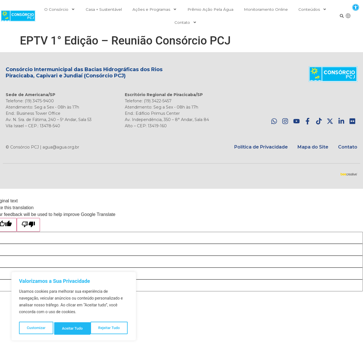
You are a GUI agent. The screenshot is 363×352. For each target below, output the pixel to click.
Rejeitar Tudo (73, 328)
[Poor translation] (28, 225)
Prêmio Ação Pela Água (210, 9)
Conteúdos (312, 9)
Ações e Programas (154, 9)
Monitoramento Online (266, 9)
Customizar (36, 328)
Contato (185, 22)
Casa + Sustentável (104, 9)
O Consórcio (59, 9)
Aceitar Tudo (111, 328)
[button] (355, 7)
